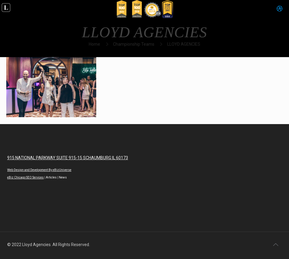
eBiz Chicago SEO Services (25, 177)
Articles (51, 177)
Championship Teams (133, 44)
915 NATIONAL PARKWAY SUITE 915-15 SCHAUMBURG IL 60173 (67, 157)
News (63, 177)
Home (94, 44)
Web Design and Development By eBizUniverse (39, 170)
